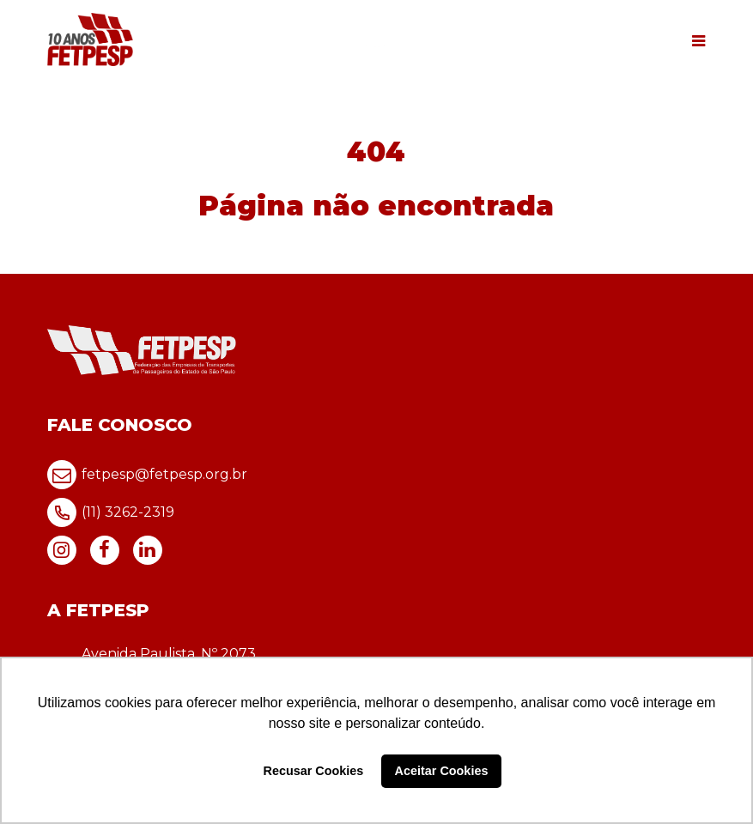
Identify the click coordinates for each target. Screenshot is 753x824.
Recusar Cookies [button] (314, 771)
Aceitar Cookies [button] (442, 771)
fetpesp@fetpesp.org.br (147, 474)
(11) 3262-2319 (110, 512)
